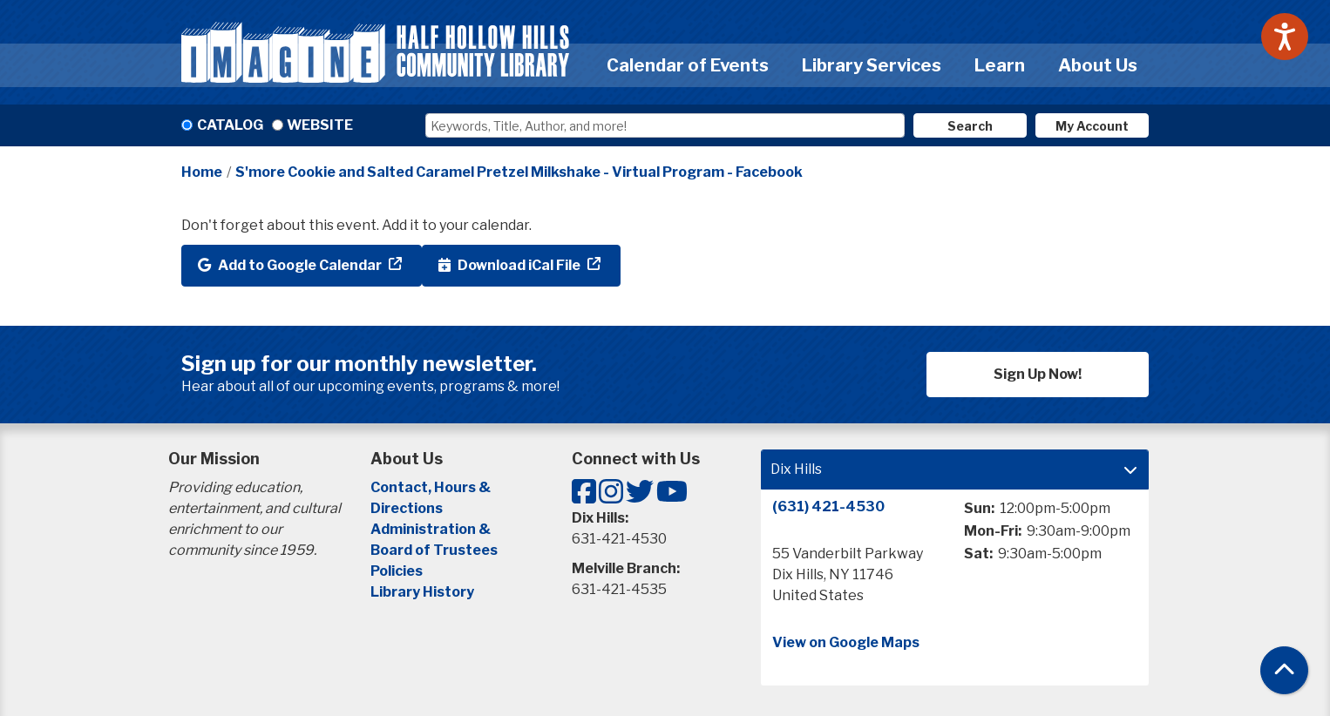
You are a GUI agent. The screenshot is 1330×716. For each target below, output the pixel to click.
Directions (406, 508)
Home (201, 172)
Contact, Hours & (431, 487)
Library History (422, 592)
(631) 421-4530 (828, 506)
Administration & (431, 529)
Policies (396, 571)
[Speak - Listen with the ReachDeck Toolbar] (1284, 36)
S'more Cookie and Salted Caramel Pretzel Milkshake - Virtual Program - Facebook (519, 172)
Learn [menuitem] (999, 65)
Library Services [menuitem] (871, 65)
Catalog (230, 125)
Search (970, 125)
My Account (1092, 125)
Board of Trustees (434, 550)
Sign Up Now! (1038, 374)
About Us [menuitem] (1097, 65)
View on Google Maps (845, 642)
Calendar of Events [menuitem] (688, 65)
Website (320, 125)
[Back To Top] (1284, 670)
